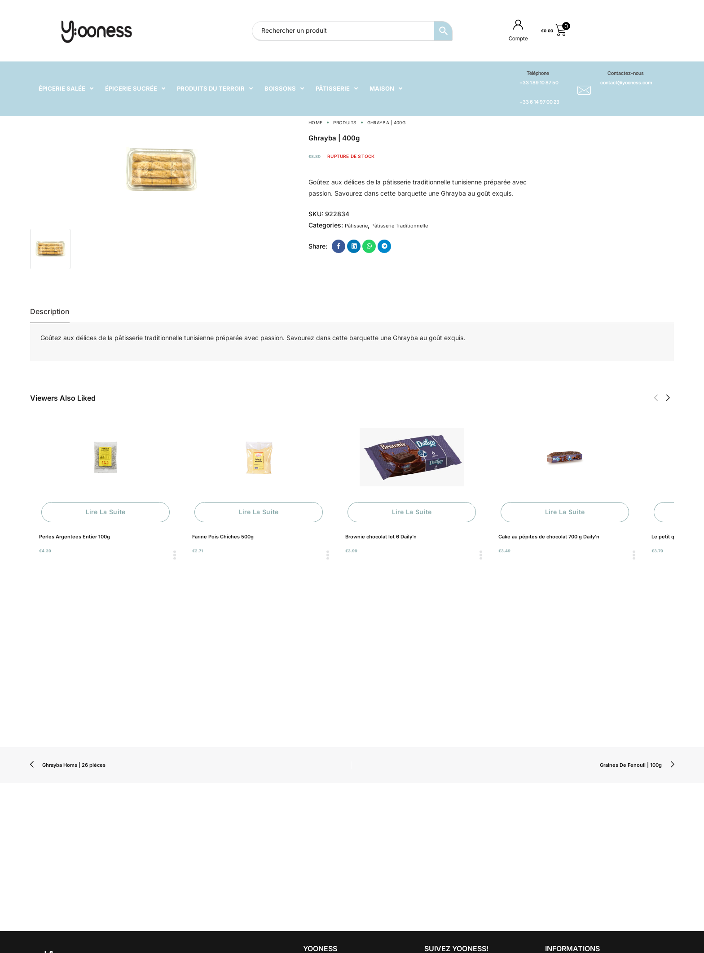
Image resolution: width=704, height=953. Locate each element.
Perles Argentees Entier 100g (74, 536)
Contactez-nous (625, 73)
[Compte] (518, 24)
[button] (656, 398)
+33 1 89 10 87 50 (539, 82)
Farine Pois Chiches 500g (223, 536)
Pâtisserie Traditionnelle (399, 226)
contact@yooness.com (626, 82)
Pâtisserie (356, 226)
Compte (518, 38)
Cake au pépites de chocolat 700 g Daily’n (548, 536)
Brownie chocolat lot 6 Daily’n (381, 536)
